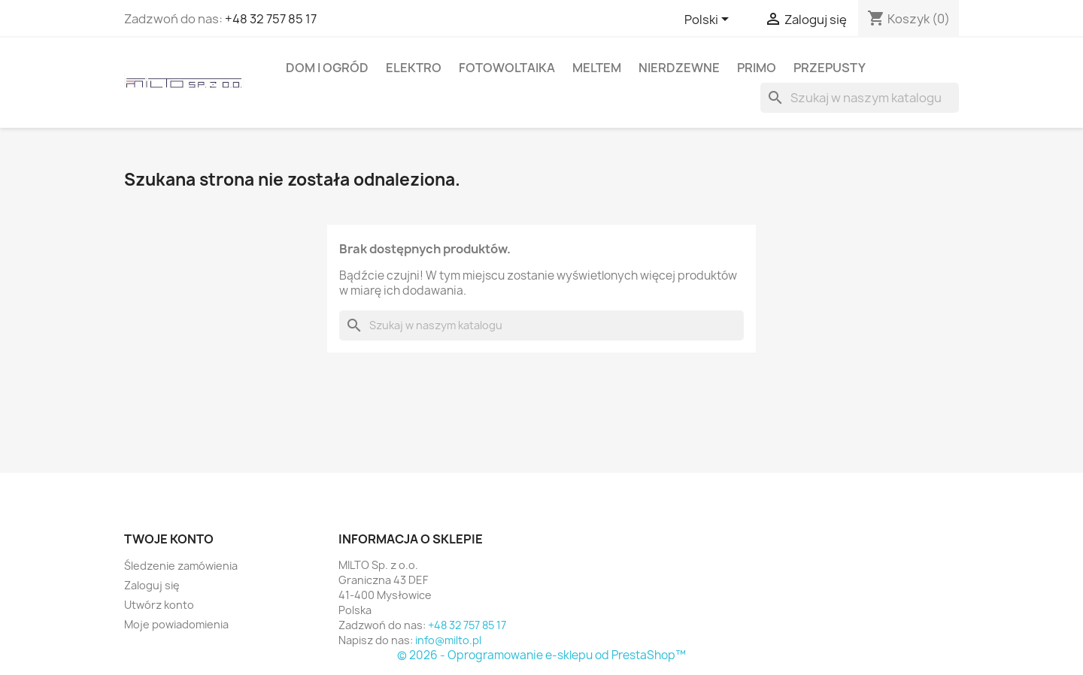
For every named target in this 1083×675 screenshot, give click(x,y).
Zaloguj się (152, 585)
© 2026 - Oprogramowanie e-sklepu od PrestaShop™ (541, 655)
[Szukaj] (859, 98)
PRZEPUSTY (829, 67)
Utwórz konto (159, 605)
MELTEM (596, 67)
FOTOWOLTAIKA (507, 67)
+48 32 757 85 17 (271, 19)
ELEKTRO (413, 67)
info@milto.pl (448, 640)
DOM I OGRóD (327, 67)
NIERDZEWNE (679, 67)
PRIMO (756, 67)
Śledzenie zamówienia (181, 565)
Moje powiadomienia (176, 624)
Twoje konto (169, 539)
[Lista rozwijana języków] (709, 20)
